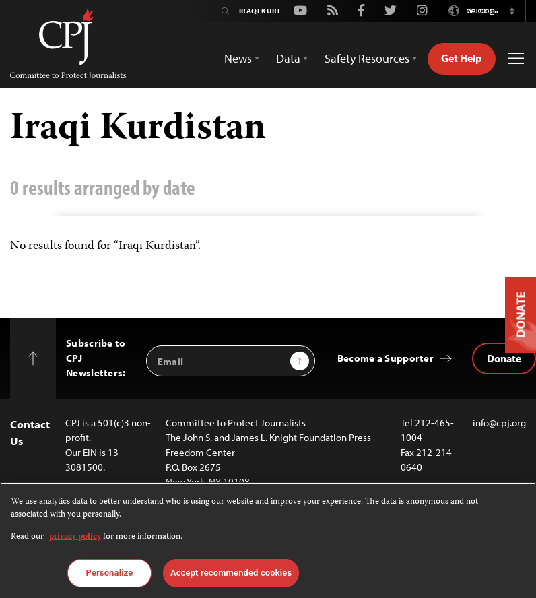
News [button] (238, 58)
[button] (511, 11)
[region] (268, 540)
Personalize (109, 573)
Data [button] (288, 58)
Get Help (461, 58)
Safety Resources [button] (367, 58)
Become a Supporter (385, 358)
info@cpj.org (499, 422)
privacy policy (75, 537)
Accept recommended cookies (231, 573)
